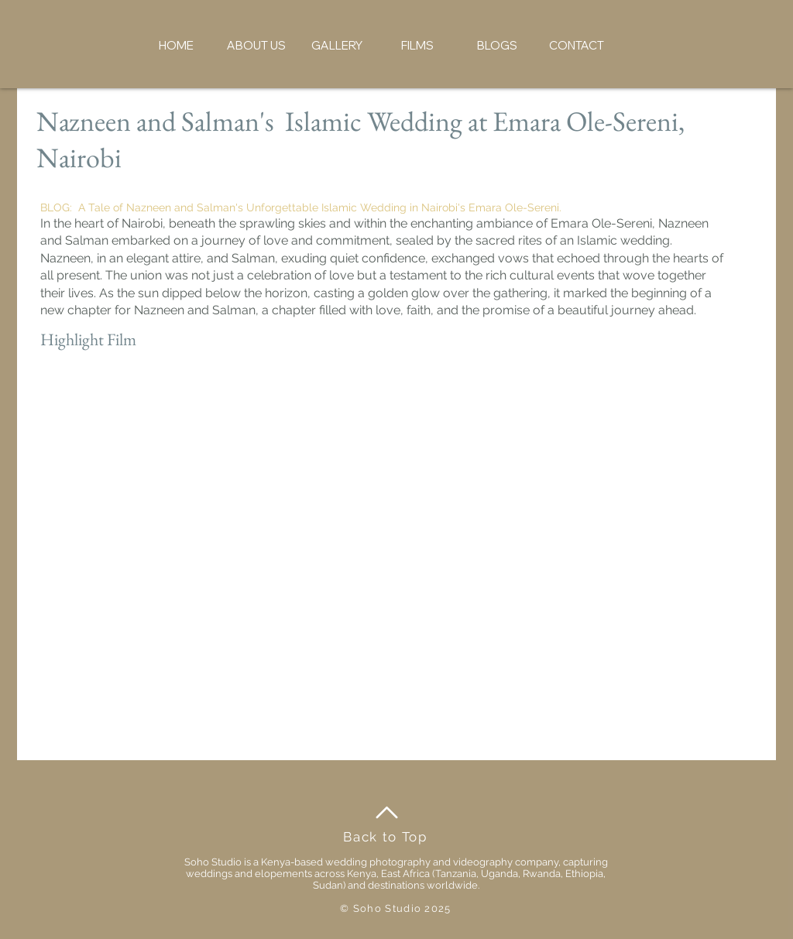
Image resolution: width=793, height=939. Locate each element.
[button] (256, 46)
